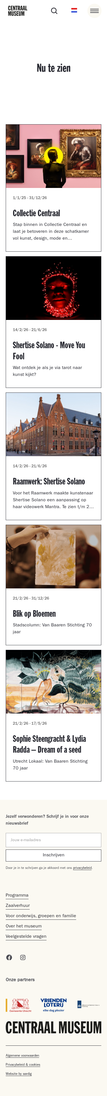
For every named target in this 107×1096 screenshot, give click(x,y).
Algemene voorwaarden (22, 1056)
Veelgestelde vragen (26, 937)
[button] (74, 11)
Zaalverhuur (18, 906)
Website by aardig (19, 1074)
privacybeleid (82, 868)
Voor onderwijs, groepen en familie (41, 916)
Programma (17, 895)
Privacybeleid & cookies (23, 1065)
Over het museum (24, 926)
